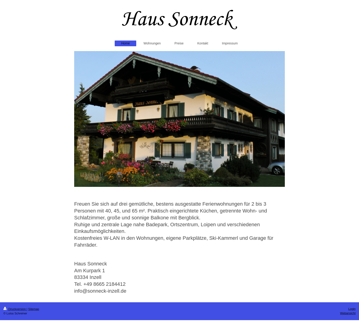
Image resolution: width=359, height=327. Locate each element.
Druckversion (15, 309)
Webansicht (348, 313)
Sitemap (33, 309)
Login (352, 309)
